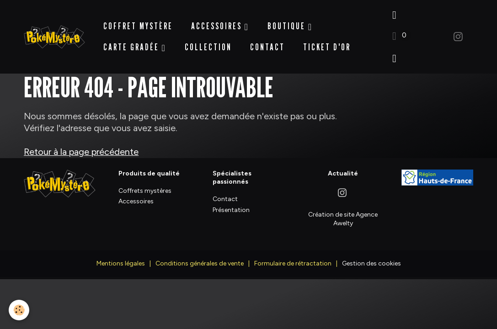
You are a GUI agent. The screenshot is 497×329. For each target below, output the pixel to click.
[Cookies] (19, 310)
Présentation (231, 200)
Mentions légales (120, 254)
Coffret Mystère (138, 21)
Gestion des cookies (371, 254)
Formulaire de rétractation (292, 254)
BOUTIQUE (287, 21)
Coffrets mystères (144, 181)
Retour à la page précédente (81, 142)
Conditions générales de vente (199, 254)
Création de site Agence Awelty (343, 209)
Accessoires (218, 21)
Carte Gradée (132, 42)
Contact (267, 42)
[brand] (54, 32)
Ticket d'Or (327, 42)
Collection (208, 42)
